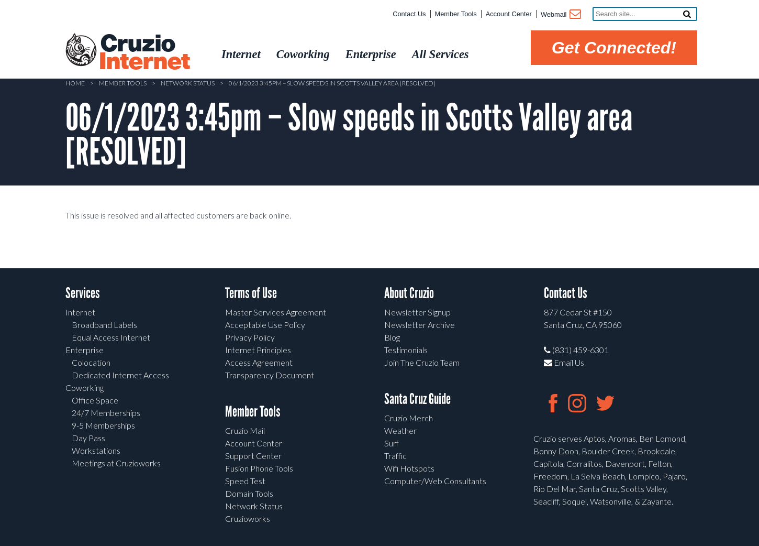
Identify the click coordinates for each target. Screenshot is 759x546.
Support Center (253, 456)
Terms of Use (251, 293)
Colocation (91, 362)
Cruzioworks (247, 518)
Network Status (188, 83)
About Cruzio (409, 293)
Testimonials (406, 350)
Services (82, 293)
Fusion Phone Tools (259, 468)
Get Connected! (614, 47)
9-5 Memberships (103, 425)
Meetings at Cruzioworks (116, 463)
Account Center (509, 14)
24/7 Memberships (106, 413)
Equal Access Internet (111, 337)
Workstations (96, 450)
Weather (400, 430)
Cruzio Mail (245, 430)
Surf (391, 443)
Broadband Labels (104, 325)
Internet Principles (258, 350)
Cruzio (143, 52)
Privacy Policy (250, 337)
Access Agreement (259, 362)
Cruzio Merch (408, 418)
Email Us (564, 362)
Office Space (95, 400)
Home (75, 83)
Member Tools (456, 14)
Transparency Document (269, 375)
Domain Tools (249, 493)
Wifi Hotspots (409, 468)
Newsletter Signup (417, 312)
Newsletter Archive (419, 325)
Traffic (395, 456)
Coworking (84, 387)
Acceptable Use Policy (265, 325)
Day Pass (88, 438)
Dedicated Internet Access (120, 375)
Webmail (560, 15)
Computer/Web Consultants (435, 481)
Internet (80, 312)
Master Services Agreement (275, 312)
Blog (392, 337)
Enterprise (84, 350)
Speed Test (245, 481)
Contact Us (409, 14)
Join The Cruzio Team (422, 362)
